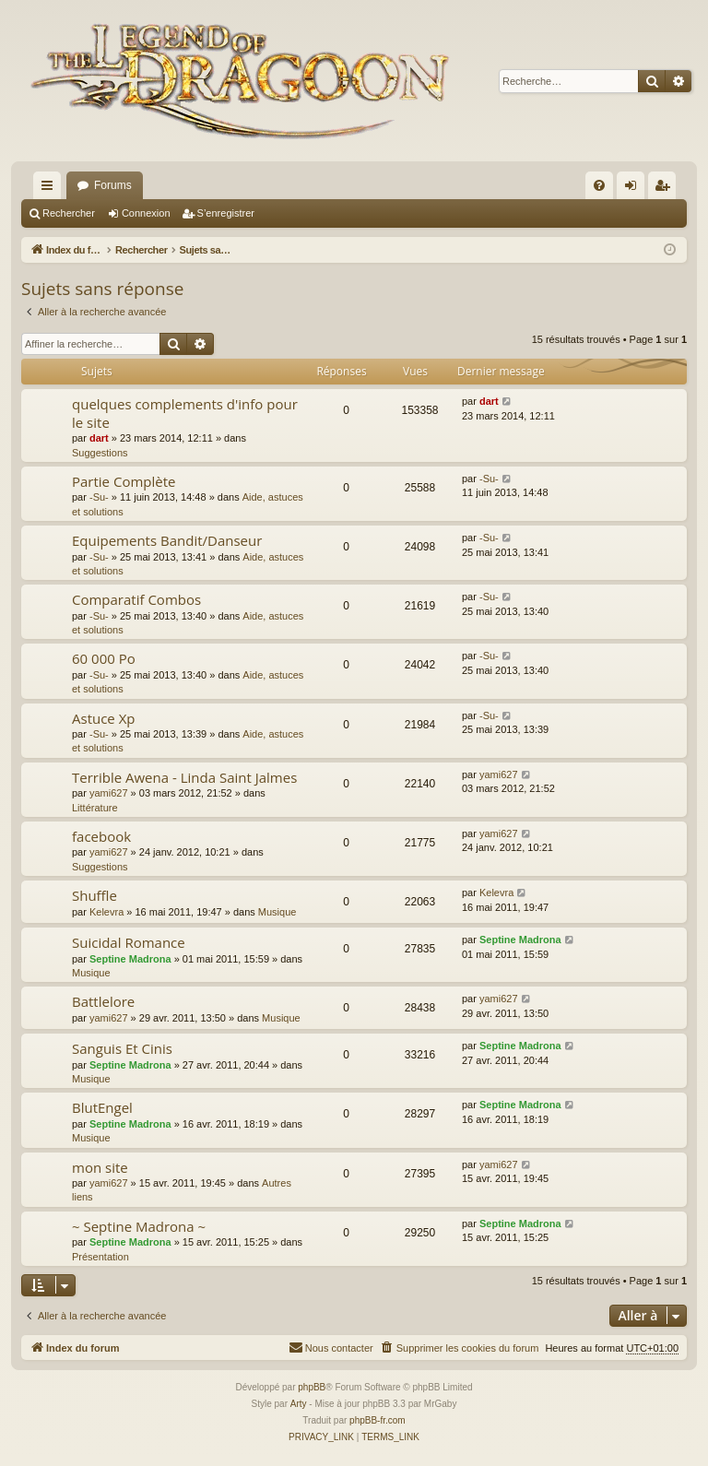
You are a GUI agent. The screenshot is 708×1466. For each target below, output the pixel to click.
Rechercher (68, 213)
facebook (101, 836)
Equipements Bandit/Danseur (167, 540)
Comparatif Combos (136, 599)
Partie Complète (123, 481)
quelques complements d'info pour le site (185, 413)
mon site (100, 1167)
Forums (113, 185)
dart (99, 437)
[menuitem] (599, 185)
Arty (298, 1404)
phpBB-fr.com (377, 1420)
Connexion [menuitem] (634, 189)
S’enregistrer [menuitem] (666, 189)
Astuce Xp (104, 718)
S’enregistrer (225, 213)
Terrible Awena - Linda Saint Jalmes (184, 777)
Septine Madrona (130, 958)
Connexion (146, 213)
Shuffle (94, 895)
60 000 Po (104, 658)
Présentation (100, 1256)
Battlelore (103, 1001)
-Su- (99, 496)
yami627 (108, 792)
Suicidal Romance (128, 942)
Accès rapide (51, 189)
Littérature (95, 807)
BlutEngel (102, 1107)
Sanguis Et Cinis (122, 1048)
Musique (277, 911)
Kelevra (106, 911)
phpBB (311, 1387)
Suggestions (100, 452)
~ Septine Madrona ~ (139, 1226)
